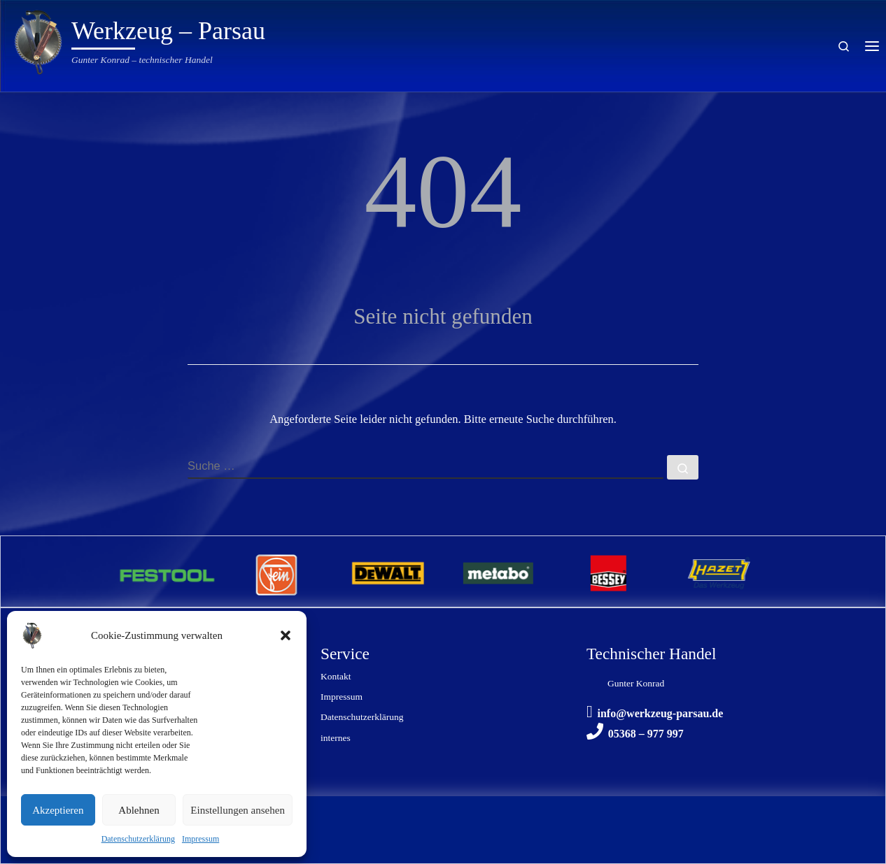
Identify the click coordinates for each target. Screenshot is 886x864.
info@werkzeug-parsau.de (661, 713)
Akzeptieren (57, 810)
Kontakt (336, 676)
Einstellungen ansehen (237, 810)
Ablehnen (138, 810)
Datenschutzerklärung (138, 839)
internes (336, 738)
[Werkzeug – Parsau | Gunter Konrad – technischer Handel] (38, 40)
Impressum (200, 839)
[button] (286, 635)
